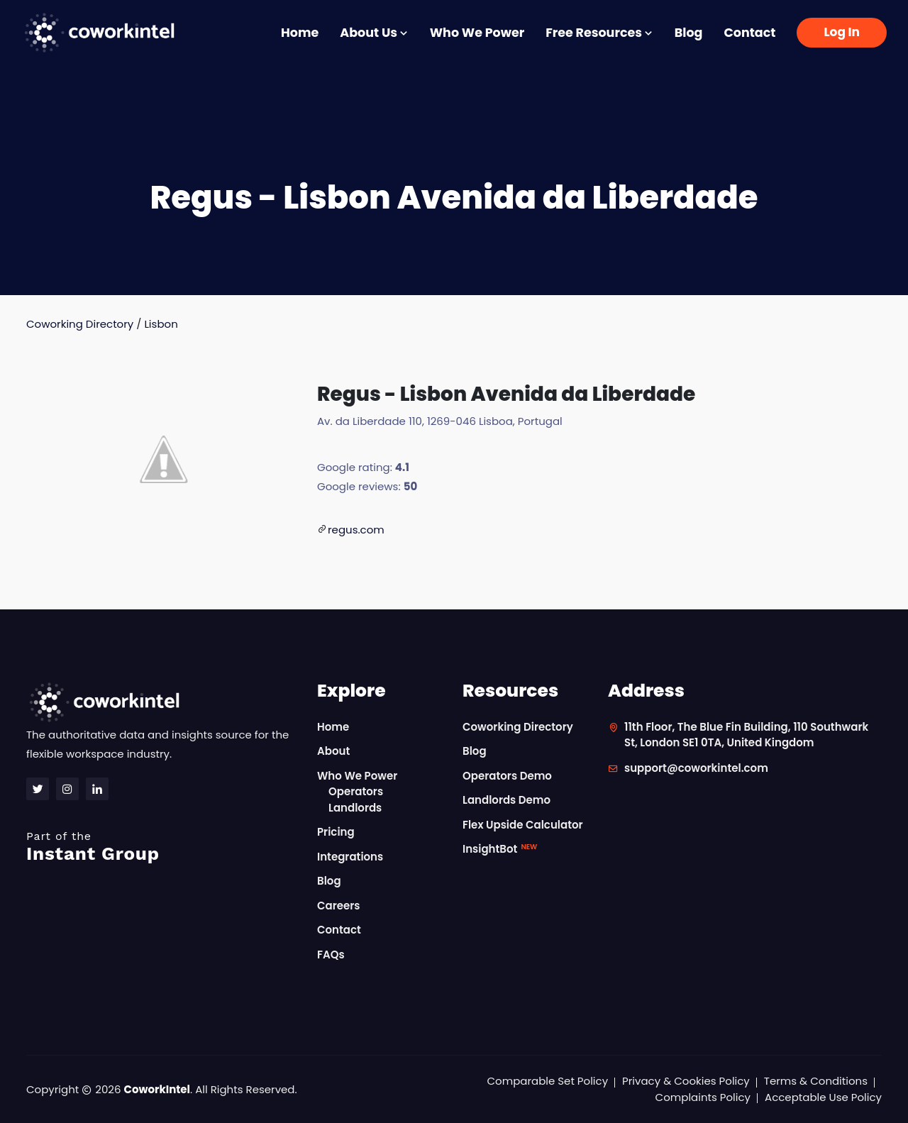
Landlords (355, 807)
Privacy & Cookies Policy (686, 1080)
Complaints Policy (703, 1097)
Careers (338, 905)
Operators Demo (507, 775)
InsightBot (500, 848)
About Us (374, 32)
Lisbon (160, 323)
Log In (842, 31)
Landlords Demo (506, 799)
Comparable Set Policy (548, 1080)
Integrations (350, 856)
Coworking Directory (79, 323)
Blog (689, 32)
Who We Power (477, 32)
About (333, 750)
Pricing (336, 831)
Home (300, 32)
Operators (355, 791)
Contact (749, 32)
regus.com (356, 529)
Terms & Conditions (816, 1080)
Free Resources (599, 32)
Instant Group (163, 846)
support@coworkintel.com (696, 767)
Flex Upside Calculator (523, 824)
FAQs (331, 954)
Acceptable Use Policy (823, 1097)
